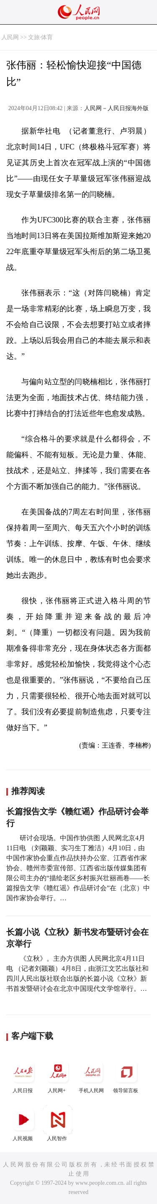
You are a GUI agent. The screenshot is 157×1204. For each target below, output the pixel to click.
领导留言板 (126, 1075)
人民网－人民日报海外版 (116, 108)
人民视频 (23, 1123)
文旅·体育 (40, 37)
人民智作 (57, 1123)
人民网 (10, 37)
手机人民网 (92, 1075)
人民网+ (57, 1075)
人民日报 (23, 1075)
